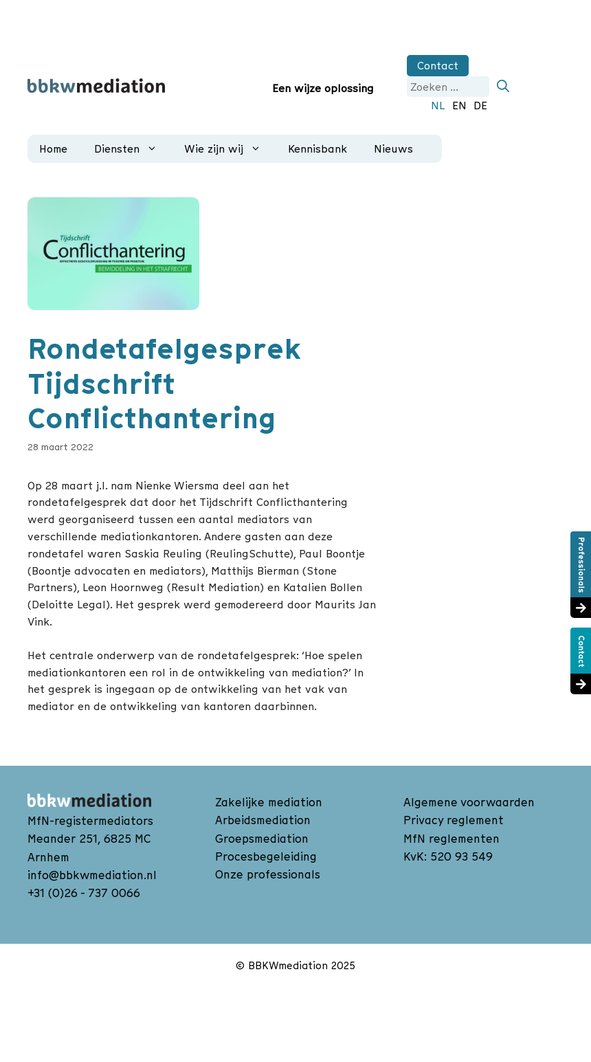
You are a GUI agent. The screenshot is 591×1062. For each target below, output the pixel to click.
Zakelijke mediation (268, 802)
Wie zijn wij (226, 148)
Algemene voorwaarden (469, 802)
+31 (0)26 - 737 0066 (83, 893)
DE (480, 105)
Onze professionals (267, 874)
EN (459, 105)
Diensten (130, 148)
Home (53, 148)
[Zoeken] (503, 86)
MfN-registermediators (90, 820)
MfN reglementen (451, 838)
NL (438, 105)
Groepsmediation (262, 838)
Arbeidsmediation (263, 820)
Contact (437, 65)
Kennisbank (317, 148)
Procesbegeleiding (266, 856)
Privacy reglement (453, 820)
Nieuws (393, 148)
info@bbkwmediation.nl (92, 875)
